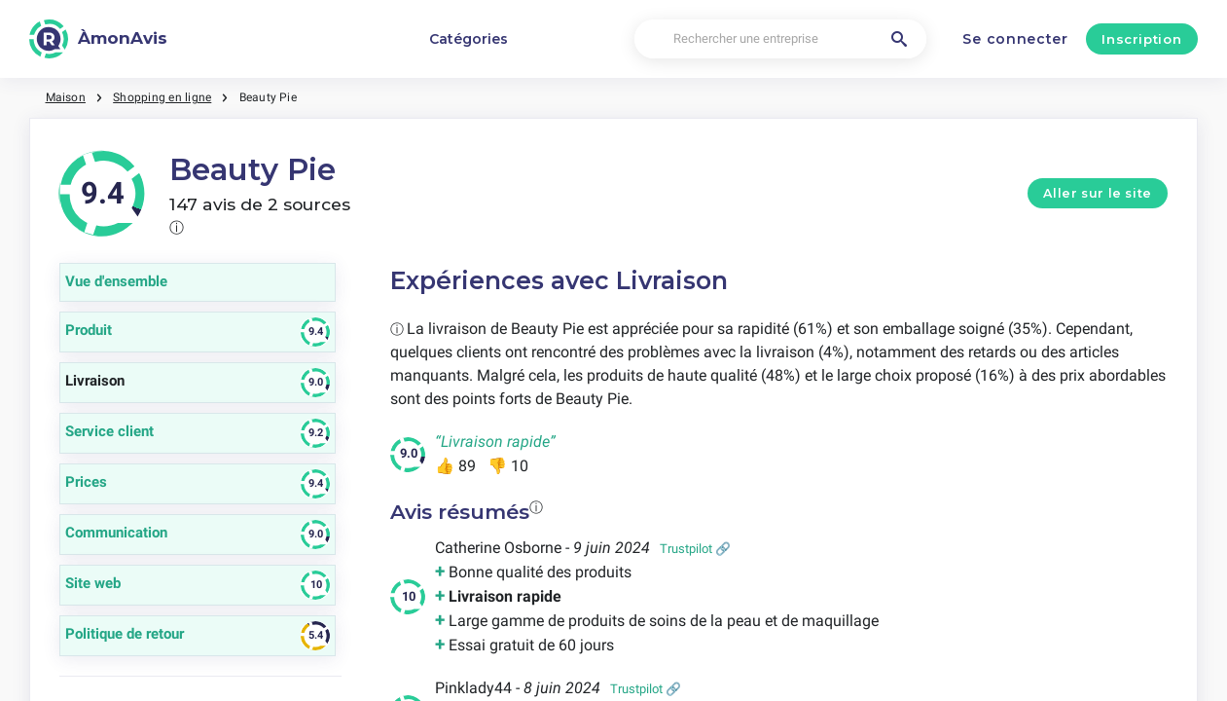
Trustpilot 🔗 (695, 548)
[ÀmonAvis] (98, 39)
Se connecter (1014, 39)
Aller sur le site (1097, 193)
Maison (66, 97)
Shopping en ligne (162, 97)
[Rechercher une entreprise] (780, 39)
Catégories (468, 39)
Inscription (1141, 39)
